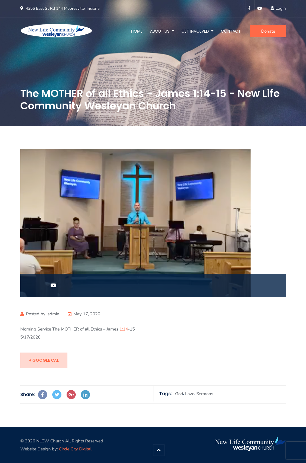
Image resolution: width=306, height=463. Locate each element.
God (179, 394)
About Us (160, 31)
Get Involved (195, 31)
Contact (231, 31)
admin (53, 314)
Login (280, 8)
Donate (268, 31)
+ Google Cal (44, 360)
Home (137, 31)
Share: (27, 394)
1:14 (123, 329)
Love (189, 394)
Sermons (204, 394)
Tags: (165, 393)
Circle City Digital (75, 449)
